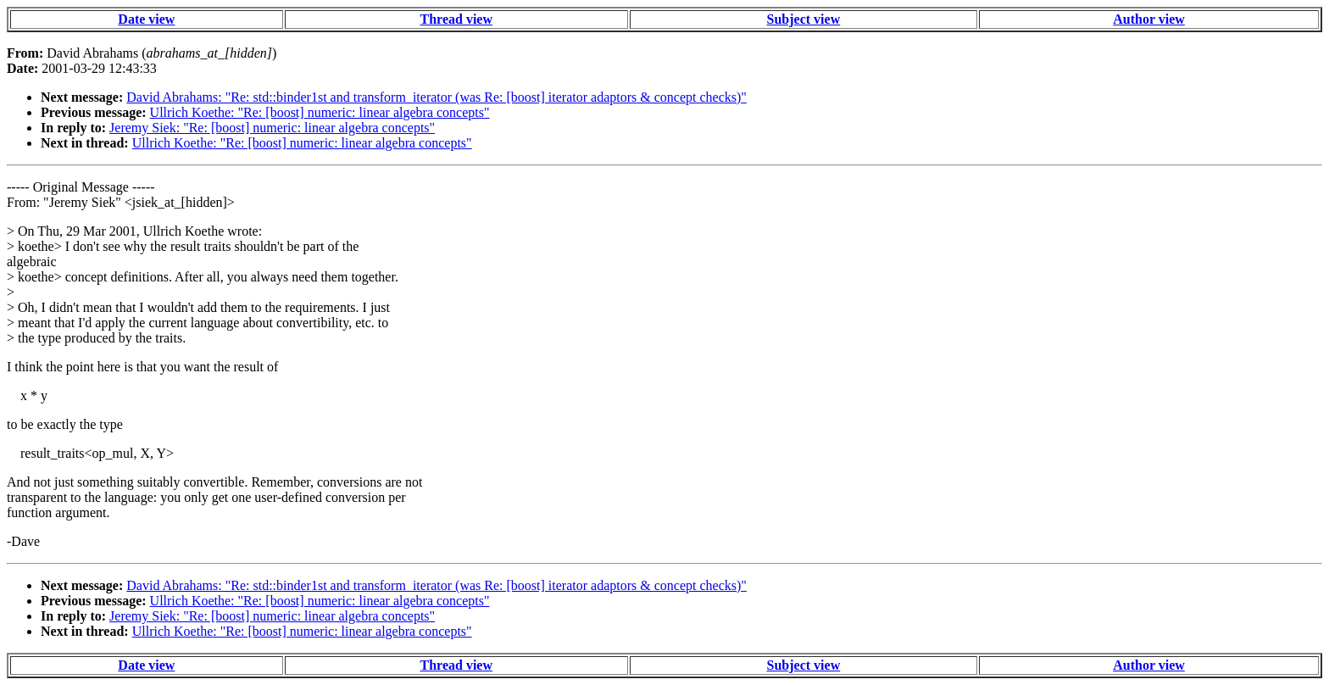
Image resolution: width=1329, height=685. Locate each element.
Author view (1149, 19)
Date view (146, 19)
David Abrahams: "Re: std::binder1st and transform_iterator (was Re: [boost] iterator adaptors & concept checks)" (436, 97)
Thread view (456, 19)
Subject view (804, 19)
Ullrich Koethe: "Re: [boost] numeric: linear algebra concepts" (320, 112)
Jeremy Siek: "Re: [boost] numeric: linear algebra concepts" (272, 127)
